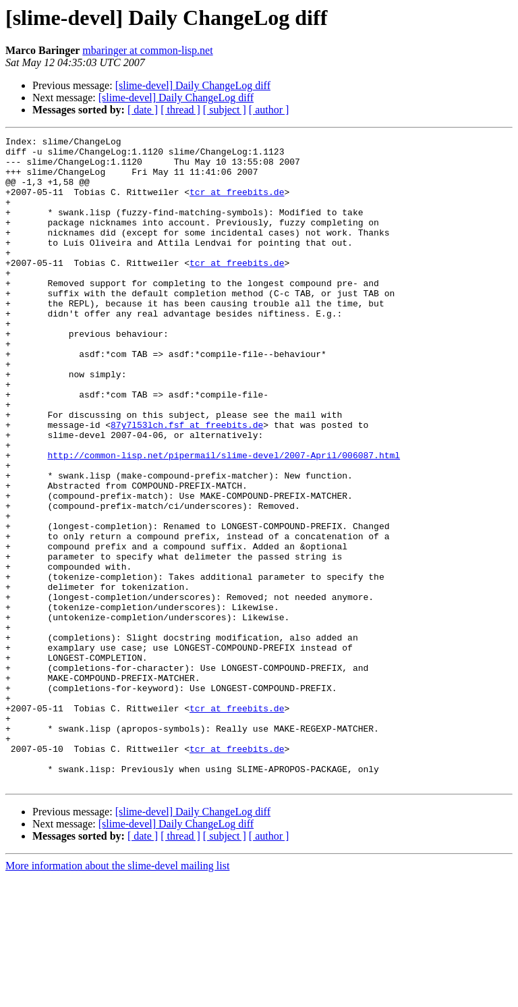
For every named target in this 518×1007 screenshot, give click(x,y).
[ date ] (142, 109)
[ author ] (269, 109)
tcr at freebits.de (237, 204)
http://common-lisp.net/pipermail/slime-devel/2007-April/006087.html (223, 520)
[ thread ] (180, 109)
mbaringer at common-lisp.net (147, 50)
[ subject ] (224, 109)
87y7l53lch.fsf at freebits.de (187, 483)
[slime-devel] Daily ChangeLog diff (192, 85)
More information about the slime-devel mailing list (117, 995)
